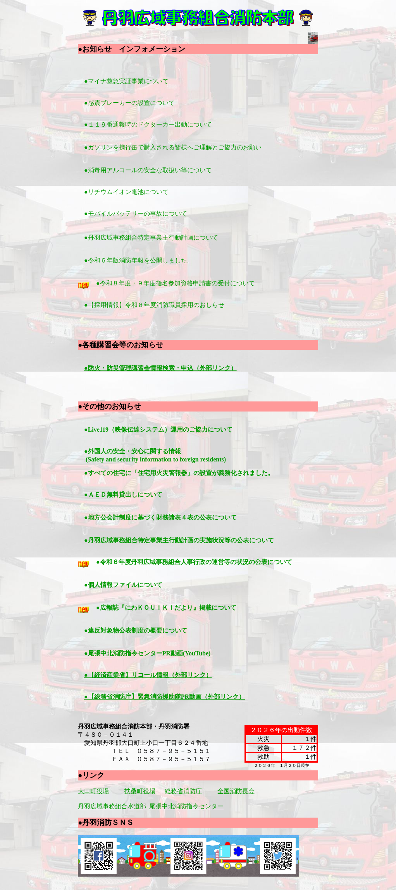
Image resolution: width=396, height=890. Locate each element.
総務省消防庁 (183, 791)
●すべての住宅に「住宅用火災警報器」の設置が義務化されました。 (176, 473)
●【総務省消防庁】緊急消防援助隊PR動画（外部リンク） (164, 696)
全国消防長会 (236, 791)
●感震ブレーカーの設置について (129, 102)
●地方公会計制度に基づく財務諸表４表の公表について (195, 517)
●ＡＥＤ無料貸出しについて (124, 494)
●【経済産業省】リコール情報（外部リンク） (148, 675)
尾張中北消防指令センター (186, 806)
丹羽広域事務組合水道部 (112, 806)
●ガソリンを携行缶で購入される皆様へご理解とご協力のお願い (179, 147)
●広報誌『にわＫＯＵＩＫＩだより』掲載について (201, 607)
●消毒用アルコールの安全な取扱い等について (154, 170)
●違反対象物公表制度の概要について (170, 630)
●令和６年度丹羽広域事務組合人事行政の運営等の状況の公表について (229, 562)
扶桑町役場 (139, 791)
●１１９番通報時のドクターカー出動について (148, 124)
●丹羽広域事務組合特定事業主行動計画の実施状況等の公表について (214, 540)
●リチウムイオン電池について (132, 192)
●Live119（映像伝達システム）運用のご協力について (155, 429)
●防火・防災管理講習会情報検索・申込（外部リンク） (160, 368)
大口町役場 (93, 791)
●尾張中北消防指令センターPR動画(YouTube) (173, 653)
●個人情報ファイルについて (158, 584)
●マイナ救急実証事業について (126, 81)
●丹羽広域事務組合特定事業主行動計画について (152, 237)
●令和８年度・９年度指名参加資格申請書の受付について (176, 283)
